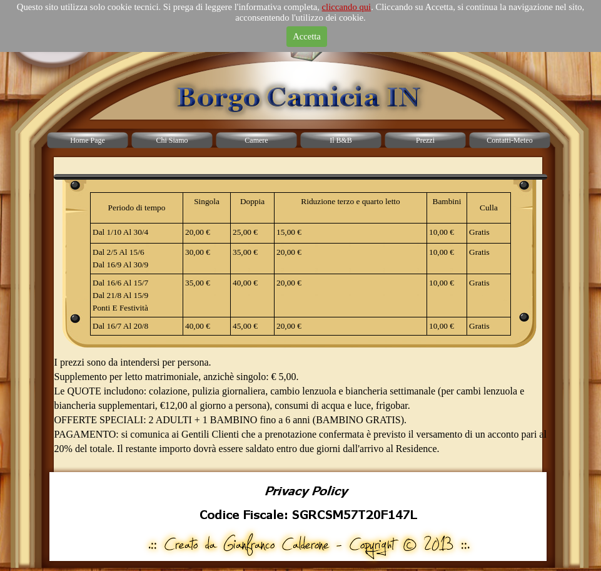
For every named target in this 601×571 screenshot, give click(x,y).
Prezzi (425, 140)
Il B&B (341, 140)
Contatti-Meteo (509, 140)
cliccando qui (346, 7)
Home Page (87, 140)
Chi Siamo (172, 140)
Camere (256, 140)
